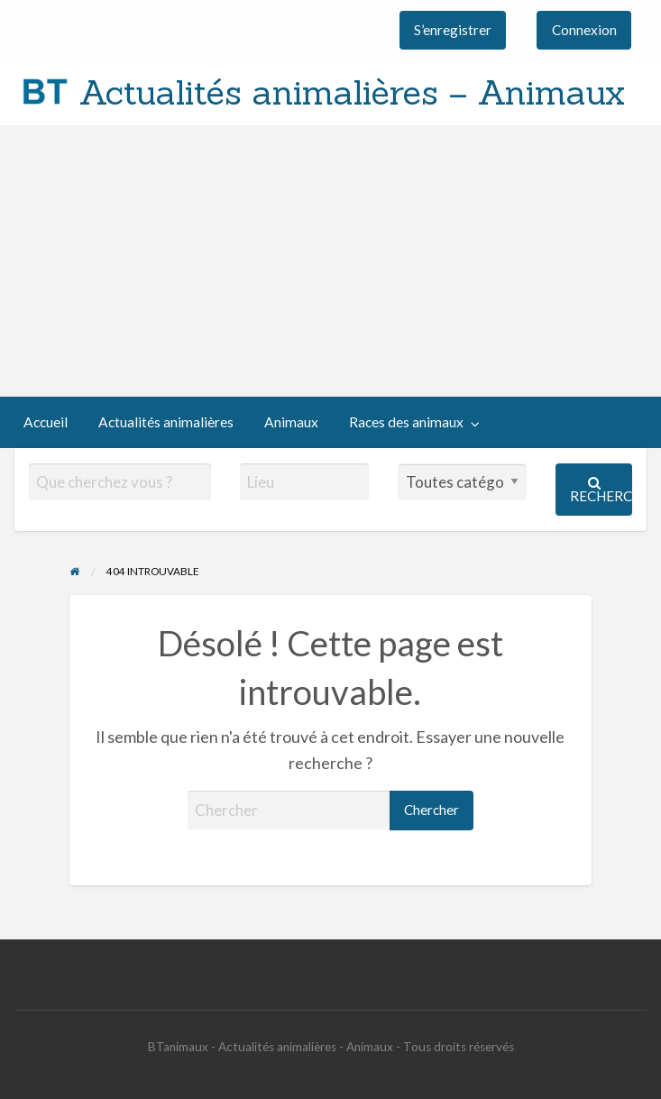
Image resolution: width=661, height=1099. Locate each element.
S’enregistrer (452, 30)
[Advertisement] (330, 261)
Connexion (584, 30)
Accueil (45, 422)
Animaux (291, 422)
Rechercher (601, 490)
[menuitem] (453, 30)
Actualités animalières (166, 422)
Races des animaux (406, 422)
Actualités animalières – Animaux (352, 92)
